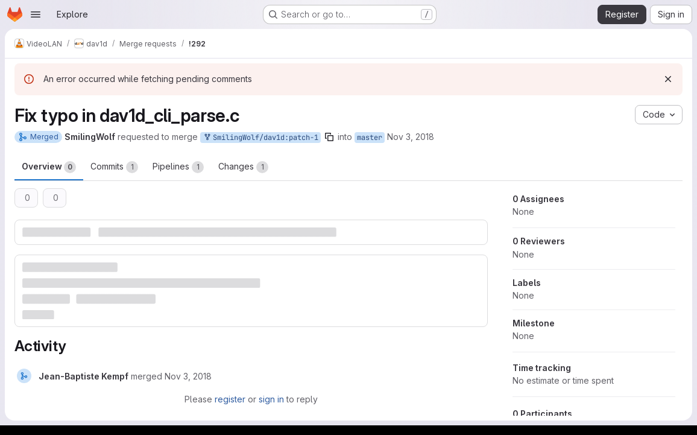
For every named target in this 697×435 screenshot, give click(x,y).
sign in (271, 399)
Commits (114, 167)
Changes (243, 167)
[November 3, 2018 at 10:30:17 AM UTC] (188, 376)
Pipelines (178, 167)
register (230, 399)
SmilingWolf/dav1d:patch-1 (260, 138)
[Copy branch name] (329, 137)
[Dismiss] (668, 79)
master (369, 137)
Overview (49, 167)
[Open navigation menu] (35, 14)
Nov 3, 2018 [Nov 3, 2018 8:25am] (410, 137)
